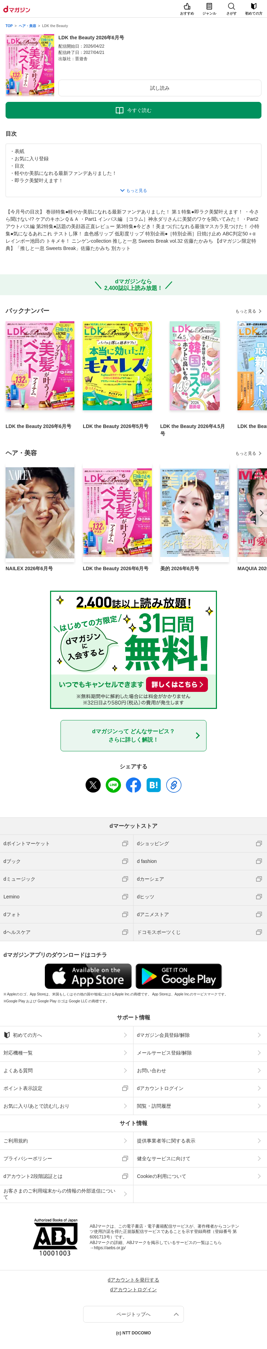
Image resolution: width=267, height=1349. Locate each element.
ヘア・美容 (27, 26)
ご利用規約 (15, 1141)
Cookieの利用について (161, 1176)
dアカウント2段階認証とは (33, 1176)
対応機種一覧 (18, 1053)
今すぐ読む (139, 110)
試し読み (160, 88)
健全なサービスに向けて (164, 1158)
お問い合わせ (151, 1070)
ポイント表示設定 (22, 1088)
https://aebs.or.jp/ (110, 1247)
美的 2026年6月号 (180, 568)
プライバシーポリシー (27, 1158)
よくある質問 (18, 1070)
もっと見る (245, 311)
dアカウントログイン (160, 1088)
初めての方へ (22, 1035)
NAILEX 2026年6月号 (29, 568)
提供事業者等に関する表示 (166, 1141)
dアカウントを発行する (133, 1280)
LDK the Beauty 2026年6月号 (38, 426)
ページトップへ (133, 1314)
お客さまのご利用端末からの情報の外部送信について (59, 1194)
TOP (9, 26)
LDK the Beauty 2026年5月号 (115, 426)
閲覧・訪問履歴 (154, 1106)
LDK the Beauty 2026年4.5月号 (192, 429)
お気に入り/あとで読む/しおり (36, 1106)
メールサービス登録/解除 (164, 1053)
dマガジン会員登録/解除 (163, 1035)
